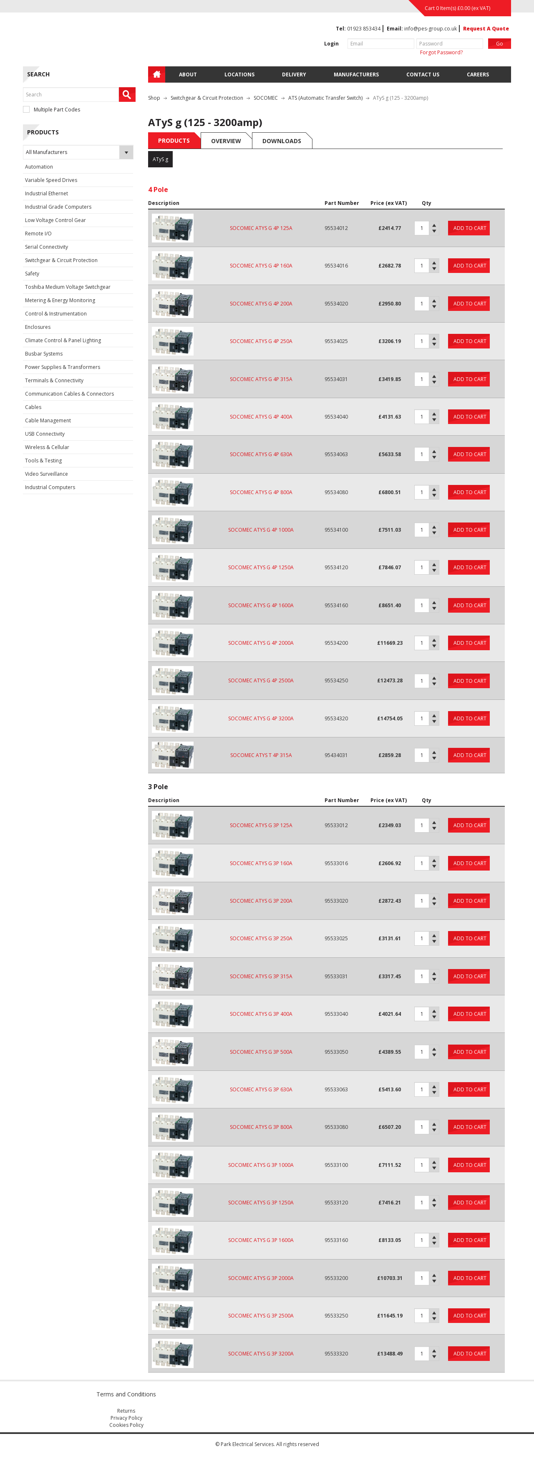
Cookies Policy (126, 1425)
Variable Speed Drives (51, 180)
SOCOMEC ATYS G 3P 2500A (261, 1315)
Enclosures (37, 327)
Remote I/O (38, 233)
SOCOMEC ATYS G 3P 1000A (261, 1165)
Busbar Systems (44, 353)
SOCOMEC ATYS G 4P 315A (261, 379)
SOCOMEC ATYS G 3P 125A (261, 825)
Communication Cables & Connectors (69, 393)
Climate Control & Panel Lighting (63, 340)
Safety (32, 273)
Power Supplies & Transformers (62, 367)
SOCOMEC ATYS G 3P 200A (261, 900)
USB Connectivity (45, 433)
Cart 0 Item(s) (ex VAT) (457, 8)
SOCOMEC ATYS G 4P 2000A (261, 642)
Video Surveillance (46, 473)
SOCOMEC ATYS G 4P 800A (261, 492)
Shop (154, 97)
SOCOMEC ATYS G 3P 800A (261, 1127)
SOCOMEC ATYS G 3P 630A (261, 1089)
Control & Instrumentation (56, 313)
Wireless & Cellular (47, 447)
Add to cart (469, 228)
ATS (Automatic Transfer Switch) (325, 97)
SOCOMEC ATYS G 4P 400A (261, 416)
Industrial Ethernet (46, 193)
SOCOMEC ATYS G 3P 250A (261, 938)
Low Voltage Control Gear (55, 220)
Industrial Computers (50, 487)
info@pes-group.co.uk (430, 28)
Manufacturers (356, 74)
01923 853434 (363, 28)
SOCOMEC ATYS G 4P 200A (261, 303)
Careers (478, 74)
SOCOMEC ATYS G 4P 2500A (261, 680)
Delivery (294, 74)
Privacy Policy (126, 1417)
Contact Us (422, 74)
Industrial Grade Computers (58, 206)
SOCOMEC (266, 97)
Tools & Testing (43, 460)
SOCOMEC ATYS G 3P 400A (261, 1013)
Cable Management (48, 420)
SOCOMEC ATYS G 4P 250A (261, 341)
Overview (226, 141)
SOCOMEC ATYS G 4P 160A (261, 265)
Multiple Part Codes (51, 109)
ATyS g (160, 159)
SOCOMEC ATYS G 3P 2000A (261, 1278)
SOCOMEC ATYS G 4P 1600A (261, 605)
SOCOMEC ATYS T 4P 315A (261, 755)
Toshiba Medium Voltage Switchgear (68, 286)
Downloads (281, 141)
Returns (126, 1410)
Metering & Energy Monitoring (60, 300)
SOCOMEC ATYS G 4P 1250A (261, 567)
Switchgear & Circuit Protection (61, 260)
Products (174, 140)
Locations (239, 74)
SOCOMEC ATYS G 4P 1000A (261, 529)
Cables (33, 407)
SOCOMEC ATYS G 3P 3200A (261, 1353)
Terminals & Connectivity (54, 380)
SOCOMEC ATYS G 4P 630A (261, 454)
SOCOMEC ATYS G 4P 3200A (261, 718)
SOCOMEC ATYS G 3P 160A (261, 863)
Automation (39, 166)
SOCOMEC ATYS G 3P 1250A (261, 1202)
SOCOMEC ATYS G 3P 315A (261, 976)
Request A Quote (486, 28)
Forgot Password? (441, 52)
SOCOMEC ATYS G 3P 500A (261, 1051)
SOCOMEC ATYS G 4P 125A (261, 228)
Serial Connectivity (46, 246)
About (188, 74)
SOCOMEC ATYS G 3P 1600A (261, 1240)
